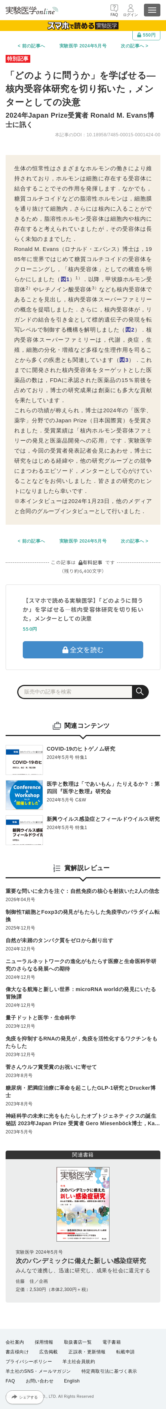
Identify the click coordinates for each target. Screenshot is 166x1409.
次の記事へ (132, 46)
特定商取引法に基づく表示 (109, 1371)
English (72, 1381)
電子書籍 (111, 1342)
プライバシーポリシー (29, 1361)
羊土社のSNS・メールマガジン (38, 1371)
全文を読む (83, 649)
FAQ (10, 1381)
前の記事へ (33, 46)
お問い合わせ (39, 1381)
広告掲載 (48, 1351)
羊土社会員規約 (78, 1361)
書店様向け (17, 1351)
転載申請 (125, 1351)
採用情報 (44, 1342)
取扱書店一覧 (78, 1342)
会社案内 (15, 1342)
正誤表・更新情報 (86, 1351)
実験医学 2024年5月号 (83, 46)
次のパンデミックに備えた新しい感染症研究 (81, 1260)
